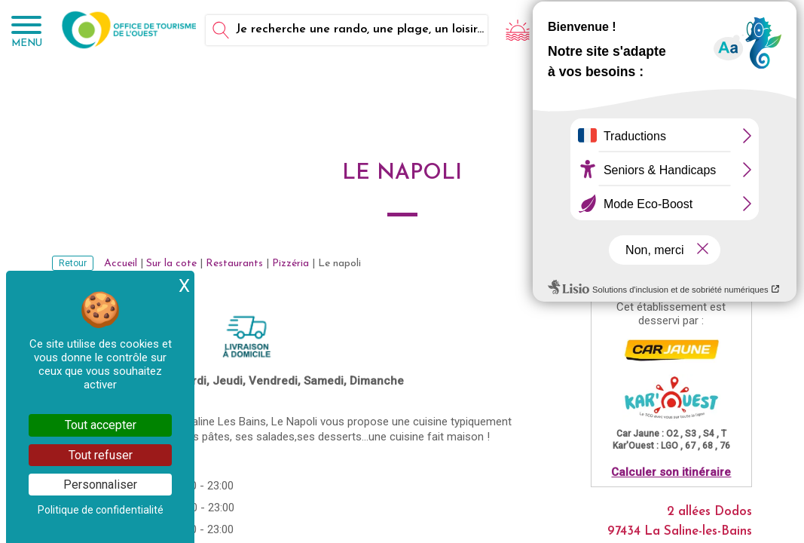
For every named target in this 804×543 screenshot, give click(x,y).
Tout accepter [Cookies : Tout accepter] (100, 425)
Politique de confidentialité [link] (101, 510)
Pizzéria (290, 263)
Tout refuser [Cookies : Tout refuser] (101, 455)
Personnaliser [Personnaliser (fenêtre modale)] (100, 484)
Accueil (120, 263)
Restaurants (234, 263)
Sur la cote (171, 263)
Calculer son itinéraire (671, 472)
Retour (73, 263)
